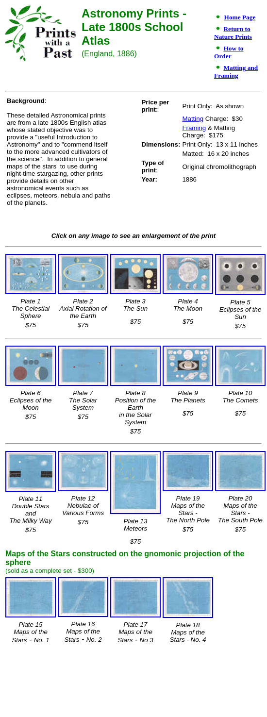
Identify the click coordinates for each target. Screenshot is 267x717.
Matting (192, 118)
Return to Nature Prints (233, 32)
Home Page (240, 17)
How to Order (228, 52)
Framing (194, 128)
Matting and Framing (236, 71)
